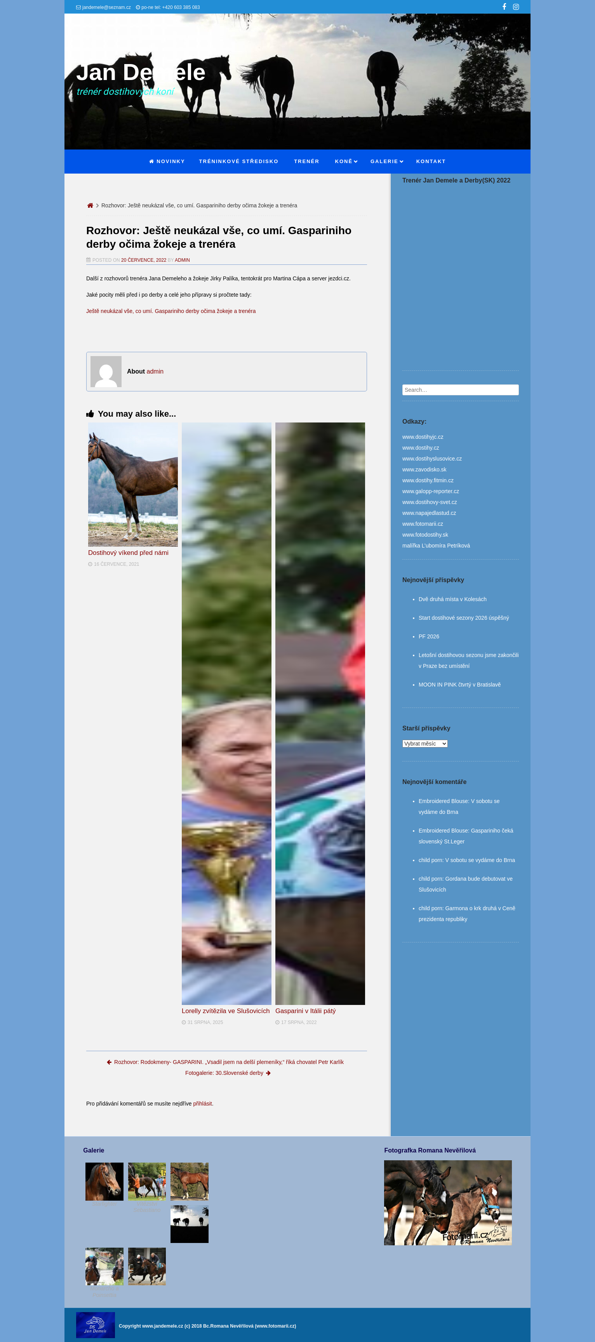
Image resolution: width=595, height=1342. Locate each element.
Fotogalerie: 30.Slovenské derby (228, 1073)
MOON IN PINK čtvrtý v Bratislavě (460, 684)
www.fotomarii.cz (422, 524)
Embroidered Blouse (443, 801)
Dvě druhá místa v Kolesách (453, 599)
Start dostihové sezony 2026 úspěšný (464, 618)
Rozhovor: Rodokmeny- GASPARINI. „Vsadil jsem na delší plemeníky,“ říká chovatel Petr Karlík (225, 1062)
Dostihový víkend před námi (128, 552)
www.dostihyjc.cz (423, 437)
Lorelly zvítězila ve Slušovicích (226, 1011)
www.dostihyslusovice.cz (432, 458)
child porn (430, 860)
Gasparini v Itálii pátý (305, 1011)
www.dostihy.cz (420, 448)
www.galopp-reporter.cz (430, 491)
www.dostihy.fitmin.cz (428, 480)
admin (182, 260)
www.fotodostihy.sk (425, 535)
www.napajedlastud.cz (429, 513)
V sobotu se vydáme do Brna (480, 860)
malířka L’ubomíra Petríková (436, 545)
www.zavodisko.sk (424, 469)
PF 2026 (429, 636)
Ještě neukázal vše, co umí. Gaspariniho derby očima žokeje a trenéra (171, 311)
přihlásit (202, 1103)
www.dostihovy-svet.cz (429, 502)
